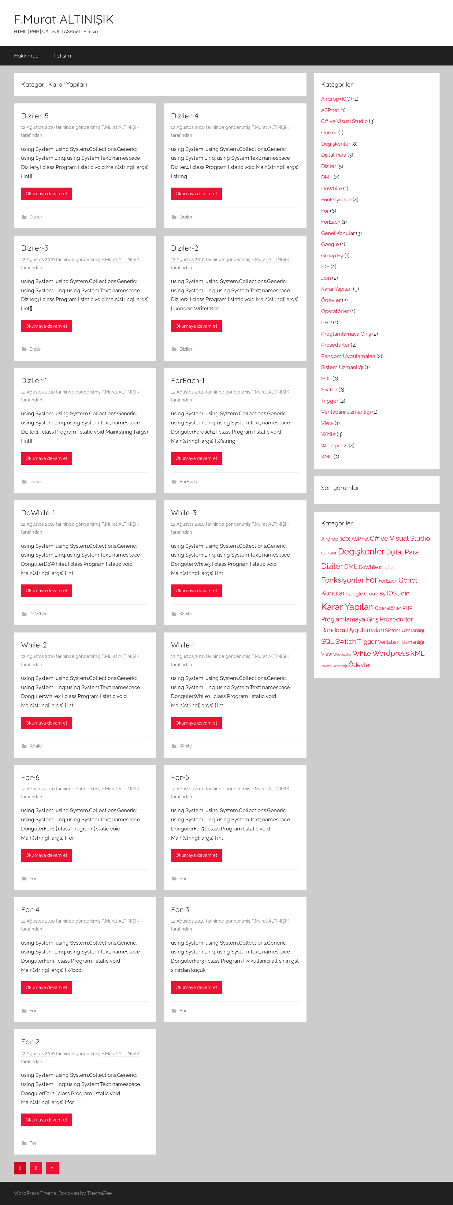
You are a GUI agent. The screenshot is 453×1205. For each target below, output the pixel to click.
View (327, 423)
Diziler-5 (35, 115)
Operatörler (335, 311)
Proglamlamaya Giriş (346, 334)
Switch (329, 389)
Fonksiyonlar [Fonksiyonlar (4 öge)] (342, 580)
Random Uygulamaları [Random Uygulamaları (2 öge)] (352, 630)
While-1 (183, 644)
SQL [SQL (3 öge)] (327, 641)
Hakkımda (26, 55)
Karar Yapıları (336, 289)
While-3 (184, 512)
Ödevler (331, 300)
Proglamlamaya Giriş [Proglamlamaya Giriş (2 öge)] (350, 619)
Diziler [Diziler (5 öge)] (332, 566)
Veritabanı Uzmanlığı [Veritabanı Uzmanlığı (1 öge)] (401, 642)
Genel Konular (338, 233)
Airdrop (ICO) (336, 99)
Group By (332, 255)
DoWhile (38, 614)
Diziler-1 (34, 380)
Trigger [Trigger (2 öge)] (367, 641)
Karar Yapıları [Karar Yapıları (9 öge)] (347, 606)
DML (326, 177)
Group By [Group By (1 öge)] (375, 594)
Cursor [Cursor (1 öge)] (329, 553)
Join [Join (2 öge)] (404, 593)
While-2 (34, 644)
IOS (325, 266)
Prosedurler (335, 345)
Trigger (329, 401)
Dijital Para (333, 155)
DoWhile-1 (38, 512)
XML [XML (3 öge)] (417, 653)
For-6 (30, 777)
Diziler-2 (185, 247)
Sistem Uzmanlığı (342, 367)
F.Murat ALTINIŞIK (64, 19)
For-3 (180, 909)
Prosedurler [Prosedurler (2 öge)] (396, 619)
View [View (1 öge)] (326, 654)
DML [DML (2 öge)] (351, 566)
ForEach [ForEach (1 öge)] (388, 581)
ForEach (188, 481)
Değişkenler (335, 144)
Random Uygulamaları (348, 356)
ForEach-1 (188, 380)
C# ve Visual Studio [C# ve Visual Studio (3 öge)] (400, 538)
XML (326, 456)
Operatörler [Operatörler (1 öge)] (388, 608)
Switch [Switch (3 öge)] (345, 641)
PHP (326, 322)
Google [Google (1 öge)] (354, 594)
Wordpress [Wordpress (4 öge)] (390, 653)
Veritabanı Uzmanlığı (346, 412)
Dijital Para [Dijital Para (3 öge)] (402, 552)
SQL (326, 378)
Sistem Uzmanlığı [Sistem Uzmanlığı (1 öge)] (404, 630)
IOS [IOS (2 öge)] (392, 593)
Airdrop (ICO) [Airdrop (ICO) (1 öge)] (335, 539)
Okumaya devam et (46, 193)
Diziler (35, 217)
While (186, 614)
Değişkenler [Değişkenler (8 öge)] (361, 551)
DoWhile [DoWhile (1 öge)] (368, 567)
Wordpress (334, 445)
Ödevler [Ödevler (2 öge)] (360, 665)
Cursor (329, 132)
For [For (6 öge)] (371, 579)
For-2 (30, 1041)
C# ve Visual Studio (344, 121)
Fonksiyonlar (336, 199)
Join (326, 278)
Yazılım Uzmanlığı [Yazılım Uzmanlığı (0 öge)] (334, 666)
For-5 (180, 777)
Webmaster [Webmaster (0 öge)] (342, 654)
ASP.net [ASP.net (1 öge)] (360, 539)
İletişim (62, 55)
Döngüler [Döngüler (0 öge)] (386, 567)
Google (330, 244)
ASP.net (330, 110)
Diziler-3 (35, 247)
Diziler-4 (185, 115)
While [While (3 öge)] (362, 653)
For (32, 878)
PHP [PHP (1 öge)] (407, 608)
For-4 (30, 909)
